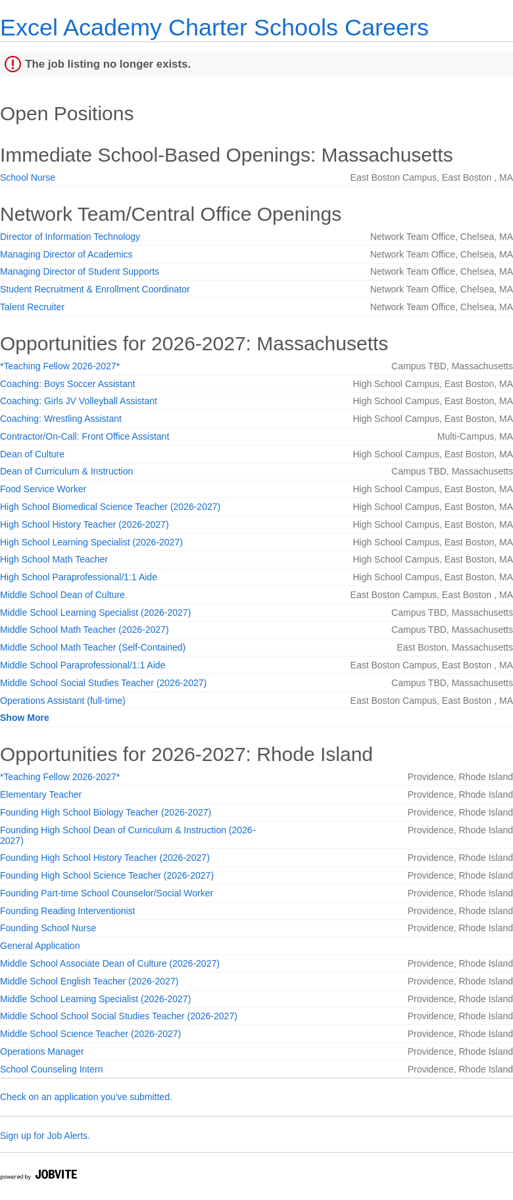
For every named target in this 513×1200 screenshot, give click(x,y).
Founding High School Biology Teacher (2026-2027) (105, 812)
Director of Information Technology (70, 236)
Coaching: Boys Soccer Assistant (67, 384)
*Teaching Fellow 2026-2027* (60, 366)
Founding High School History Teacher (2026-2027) (105, 857)
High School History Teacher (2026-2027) (84, 524)
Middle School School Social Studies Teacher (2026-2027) (118, 1016)
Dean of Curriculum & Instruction (66, 471)
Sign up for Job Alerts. (45, 1135)
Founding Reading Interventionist (67, 911)
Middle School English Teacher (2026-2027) (89, 981)
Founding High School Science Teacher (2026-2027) (107, 875)
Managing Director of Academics (66, 254)
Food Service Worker (43, 489)
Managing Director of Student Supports (79, 271)
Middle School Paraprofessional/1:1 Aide (82, 665)
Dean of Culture (32, 454)
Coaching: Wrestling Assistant (61, 418)
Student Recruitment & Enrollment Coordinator (95, 289)
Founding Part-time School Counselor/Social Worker (106, 893)
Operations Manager (42, 1051)
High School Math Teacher (54, 559)
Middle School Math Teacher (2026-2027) (84, 629)
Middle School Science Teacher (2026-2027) (90, 1033)
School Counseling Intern (51, 1069)
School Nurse (27, 177)
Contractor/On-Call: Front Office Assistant (84, 436)
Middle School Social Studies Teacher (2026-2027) (103, 683)
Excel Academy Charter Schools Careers (214, 27)
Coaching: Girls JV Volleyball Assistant (78, 401)
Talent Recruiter (32, 307)
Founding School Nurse (48, 928)
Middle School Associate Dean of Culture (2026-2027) (110, 963)
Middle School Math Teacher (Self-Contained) (92, 647)
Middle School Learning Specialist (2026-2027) (95, 612)
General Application (40, 945)
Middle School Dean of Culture (62, 594)
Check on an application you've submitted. (86, 1097)
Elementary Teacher (41, 794)
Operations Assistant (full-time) (63, 700)
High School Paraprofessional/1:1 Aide (78, 577)
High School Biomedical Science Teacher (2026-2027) (110, 506)
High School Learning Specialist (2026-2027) (91, 542)
